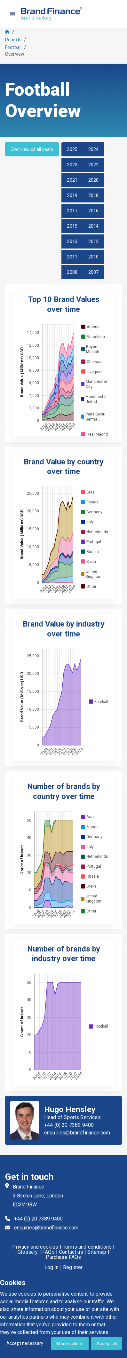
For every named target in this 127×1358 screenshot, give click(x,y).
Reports (13, 39)
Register (73, 1267)
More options (69, 1343)
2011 (72, 256)
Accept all (106, 1343)
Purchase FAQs (63, 1257)
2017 (72, 210)
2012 (93, 241)
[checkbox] (83, 327)
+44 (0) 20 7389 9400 (69, 1125)
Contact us (71, 1252)
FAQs (48, 1252)
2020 (93, 180)
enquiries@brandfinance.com (77, 1132)
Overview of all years (32, 149)
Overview (14, 54)
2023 (72, 164)
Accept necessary (25, 1343)
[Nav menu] (12, 14)
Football (13, 47)
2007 (93, 272)
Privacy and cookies (35, 1247)
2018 (93, 195)
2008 (72, 272)
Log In (51, 1267)
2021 (72, 180)
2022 (93, 164)
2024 (93, 149)
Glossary (28, 1252)
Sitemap (96, 1252)
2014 (93, 226)
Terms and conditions (87, 1247)
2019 (72, 195)
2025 (72, 149)
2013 (72, 241)
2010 (93, 256)
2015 (72, 226)
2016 (93, 210)
